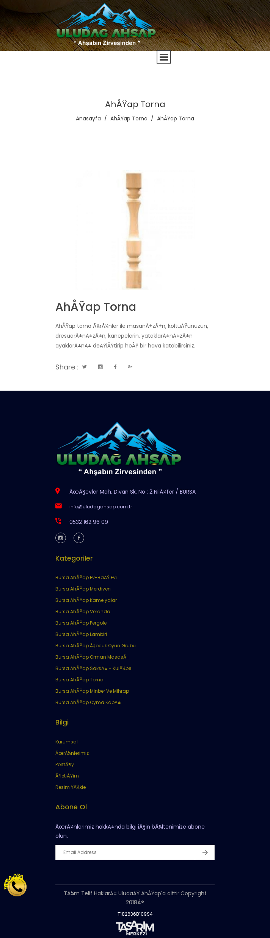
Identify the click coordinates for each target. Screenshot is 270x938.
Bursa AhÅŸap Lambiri (81, 634)
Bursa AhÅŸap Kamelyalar (86, 600)
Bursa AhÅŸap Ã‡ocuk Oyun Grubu (95, 645)
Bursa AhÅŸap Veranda (82, 611)
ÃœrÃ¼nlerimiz (72, 753)
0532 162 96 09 (88, 522)
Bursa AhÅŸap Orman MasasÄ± (92, 657)
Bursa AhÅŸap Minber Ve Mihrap (92, 691)
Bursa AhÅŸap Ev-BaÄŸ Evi (86, 577)
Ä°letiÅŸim (67, 776)
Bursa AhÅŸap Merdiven (83, 589)
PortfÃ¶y (64, 764)
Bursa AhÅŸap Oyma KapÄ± (88, 702)
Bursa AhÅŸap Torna (79, 679)
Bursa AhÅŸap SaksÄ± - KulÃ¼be (93, 668)
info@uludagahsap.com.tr (100, 506)
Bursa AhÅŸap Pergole (81, 623)
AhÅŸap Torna (129, 118)
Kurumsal (66, 742)
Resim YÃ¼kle (70, 787)
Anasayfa (88, 118)
